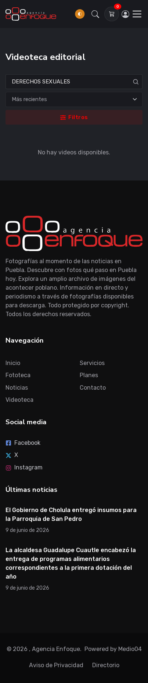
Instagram (24, 467)
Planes (89, 375)
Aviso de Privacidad (56, 665)
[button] (95, 14)
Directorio (105, 665)
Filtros (74, 117)
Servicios (92, 363)
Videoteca (19, 399)
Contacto (93, 387)
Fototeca (18, 375)
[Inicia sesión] (125, 14)
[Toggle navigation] (136, 14)
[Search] (74, 81)
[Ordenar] (74, 99)
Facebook (23, 442)
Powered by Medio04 (113, 649)
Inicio (13, 363)
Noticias (17, 387)
